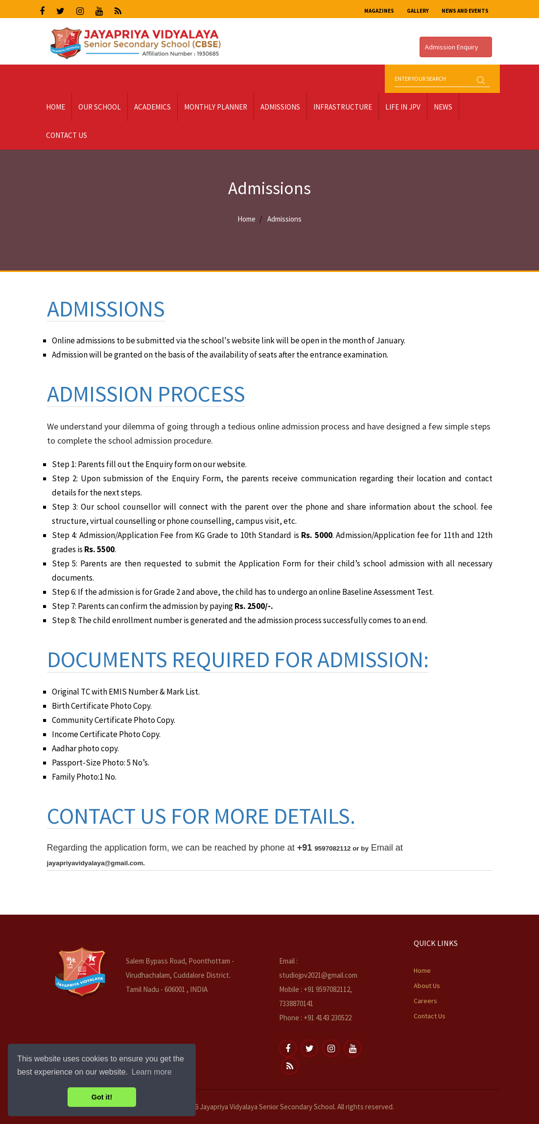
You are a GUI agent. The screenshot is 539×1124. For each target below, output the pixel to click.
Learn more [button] (152, 1072)
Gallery (418, 10)
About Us (427, 985)
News (443, 107)
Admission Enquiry (456, 47)
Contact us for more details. (201, 816)
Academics (152, 107)
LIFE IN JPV (403, 107)
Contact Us (66, 135)
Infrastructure (342, 107)
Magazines (379, 10)
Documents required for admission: (238, 659)
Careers (425, 1000)
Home (55, 107)
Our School (99, 107)
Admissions (280, 107)
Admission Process (146, 394)
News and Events (465, 10)
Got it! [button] (102, 1097)
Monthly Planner (215, 107)
